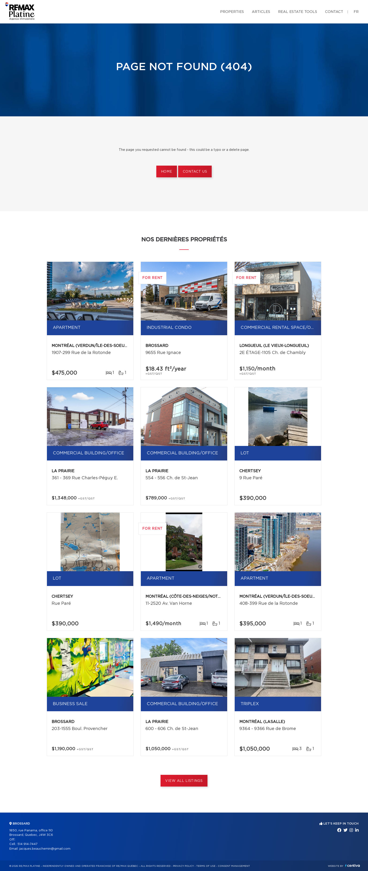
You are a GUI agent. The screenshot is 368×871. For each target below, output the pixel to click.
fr (356, 12)
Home (166, 171)
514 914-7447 (27, 844)
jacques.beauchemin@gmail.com (44, 848)
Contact (334, 12)
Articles (261, 12)
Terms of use (205, 866)
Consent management (234, 866)
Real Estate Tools (297, 12)
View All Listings (184, 781)
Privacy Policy (183, 866)
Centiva (352, 865)
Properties (232, 12)
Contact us (195, 171)
